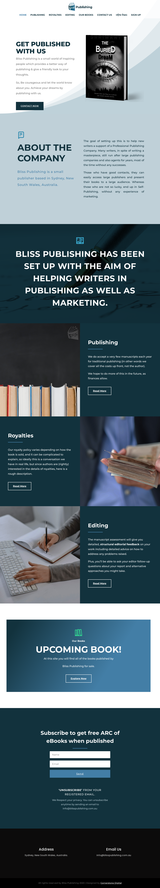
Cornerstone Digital (111, 883)
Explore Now (78, 678)
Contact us (104, 15)
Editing (70, 15)
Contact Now (30, 106)
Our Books (86, 15)
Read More (99, 391)
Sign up (136, 15)
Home (23, 15)
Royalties (55, 15)
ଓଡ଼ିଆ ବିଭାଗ (121, 15)
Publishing (37, 15)
